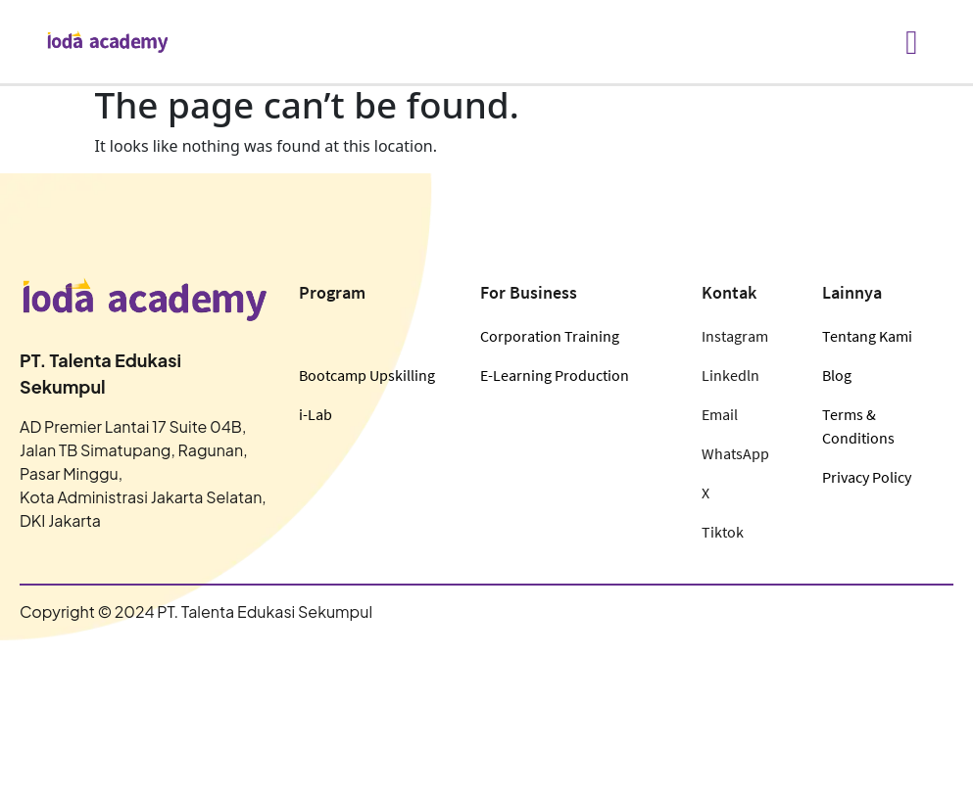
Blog (836, 375)
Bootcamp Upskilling (367, 375)
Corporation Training (549, 336)
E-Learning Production (554, 375)
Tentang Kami (867, 336)
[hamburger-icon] (912, 41)
